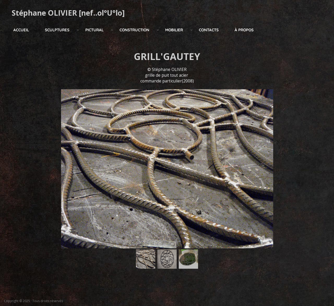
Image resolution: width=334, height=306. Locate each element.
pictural (94, 29)
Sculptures (57, 29)
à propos (244, 29)
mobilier (174, 29)
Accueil (21, 29)
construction (134, 29)
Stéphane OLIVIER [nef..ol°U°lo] (68, 13)
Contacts (209, 29)
